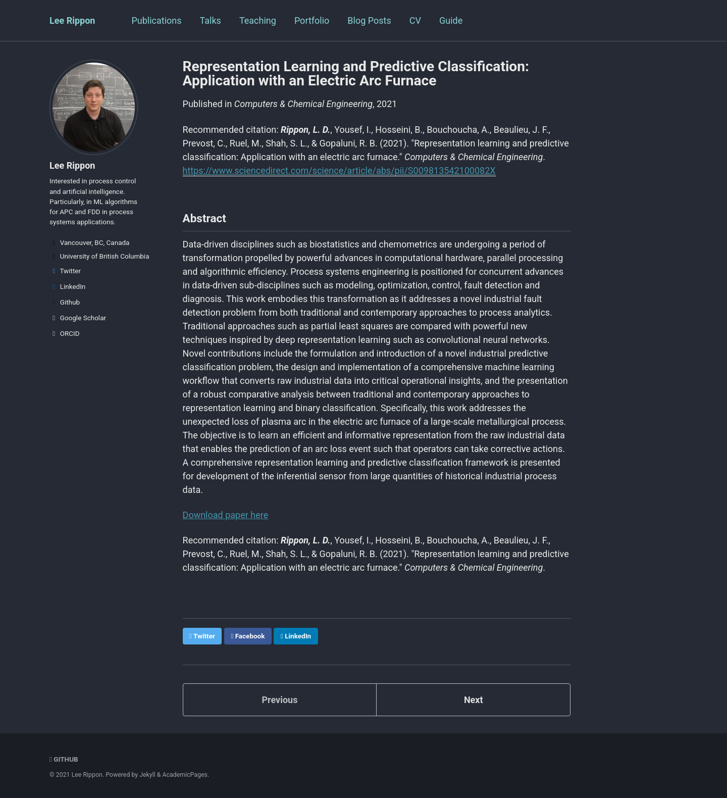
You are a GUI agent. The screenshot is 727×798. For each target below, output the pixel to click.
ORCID (64, 333)
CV (415, 20)
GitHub (63, 759)
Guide (450, 20)
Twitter (65, 271)
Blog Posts (369, 20)
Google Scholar (77, 318)
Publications (156, 20)
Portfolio (311, 20)
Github (64, 302)
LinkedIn (67, 286)
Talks (210, 20)
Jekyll (147, 774)
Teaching (257, 20)
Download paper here (226, 515)
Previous (279, 699)
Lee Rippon (72, 20)
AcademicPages (185, 774)
